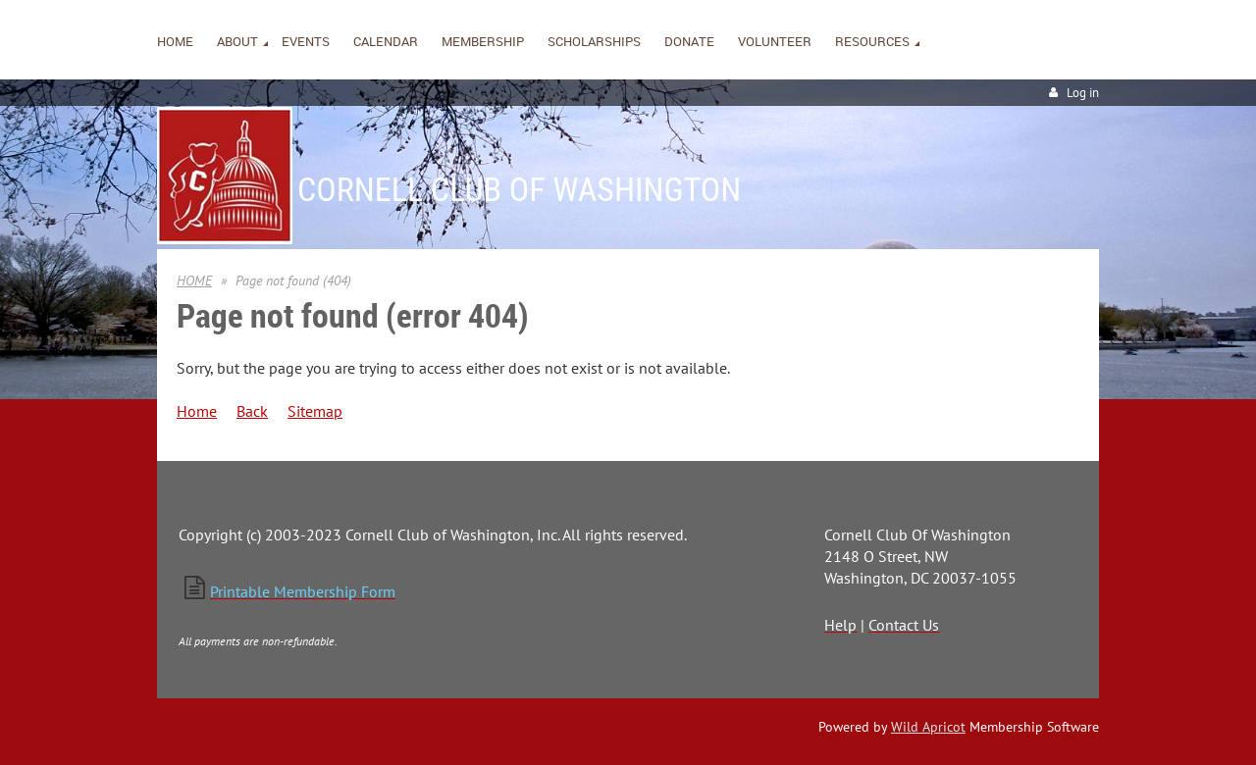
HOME (194, 280)
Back (252, 411)
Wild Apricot (928, 727)
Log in (1083, 92)
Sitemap (315, 411)
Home (197, 411)
